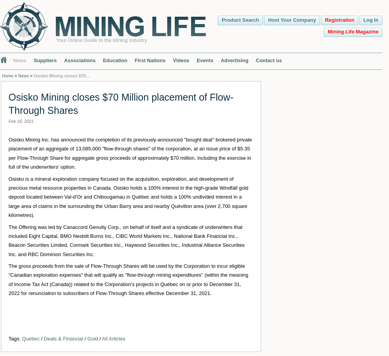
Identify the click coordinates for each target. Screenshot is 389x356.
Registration (339, 20)
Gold (92, 339)
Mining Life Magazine (353, 32)
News (19, 60)
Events (205, 60)
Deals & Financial (63, 339)
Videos (181, 60)
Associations (80, 60)
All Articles (113, 339)
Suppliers (45, 60)
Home (7, 75)
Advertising (234, 60)
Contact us (269, 60)
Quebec (31, 339)
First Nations (150, 60)
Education (115, 60)
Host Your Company (292, 20)
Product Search (240, 20)
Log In (371, 20)
